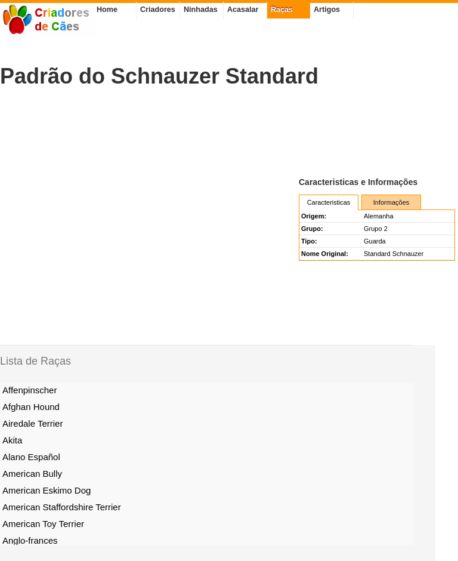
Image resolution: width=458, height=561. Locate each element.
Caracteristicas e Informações (358, 182)
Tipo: (309, 241)
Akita (12, 440)
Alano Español (31, 457)
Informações (391, 202)
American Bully (32, 473)
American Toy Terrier (43, 524)
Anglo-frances (30, 540)
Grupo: (312, 228)
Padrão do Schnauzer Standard (159, 76)
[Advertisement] (217, 132)
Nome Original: (324, 253)
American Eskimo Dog (46, 490)
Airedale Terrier (32, 423)
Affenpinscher (29, 390)
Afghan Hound (31, 407)
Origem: (313, 216)
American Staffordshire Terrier (61, 507)
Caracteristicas (329, 202)
